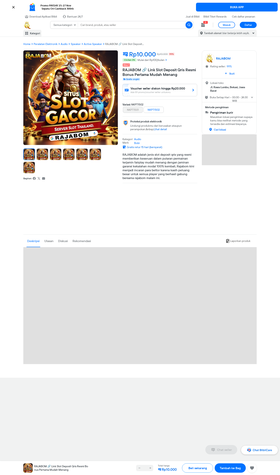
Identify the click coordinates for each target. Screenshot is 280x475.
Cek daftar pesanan (243, 16)
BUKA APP (237, 7)
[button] (140, 7)
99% (229, 66)
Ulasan (48, 241)
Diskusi (63, 241)
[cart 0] (203, 25)
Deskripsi (33, 241)
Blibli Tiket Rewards (215, 16)
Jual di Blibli (193, 16)
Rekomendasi (82, 241)
